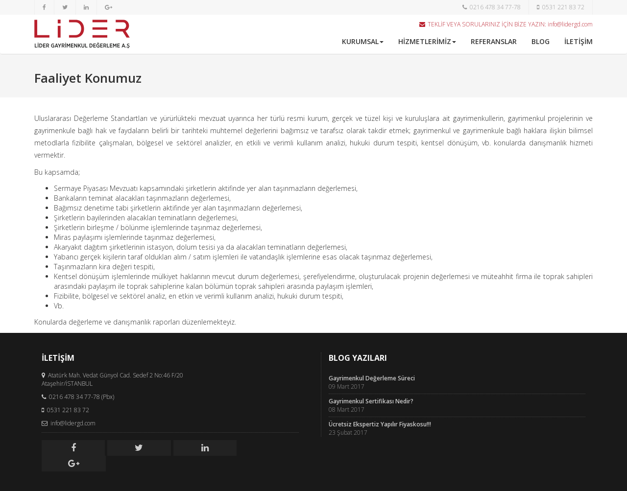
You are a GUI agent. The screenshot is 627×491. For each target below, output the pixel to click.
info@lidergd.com (570, 24)
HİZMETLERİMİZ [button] (427, 41)
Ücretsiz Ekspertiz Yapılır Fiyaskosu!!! (380, 424)
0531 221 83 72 (560, 7)
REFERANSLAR (494, 41)
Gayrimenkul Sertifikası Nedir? (371, 401)
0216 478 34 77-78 (491, 7)
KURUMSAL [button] (363, 41)
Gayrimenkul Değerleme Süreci (372, 378)
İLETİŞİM (578, 41)
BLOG (540, 41)
